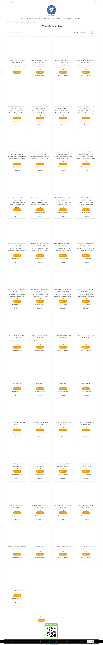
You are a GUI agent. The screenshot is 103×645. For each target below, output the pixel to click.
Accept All (90, 641)
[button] (82, 18)
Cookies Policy (65, 641)
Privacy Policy (56, 641)
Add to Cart (17, 72)
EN (94, 2)
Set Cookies (82, 641)
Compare (17, 79)
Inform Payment (67, 18)
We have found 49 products (15, 32)
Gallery (58, 18)
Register (13, 2)
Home (22, 18)
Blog (53, 18)
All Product (30, 18)
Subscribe (41, 620)
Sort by (76, 32)
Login (7, 2)
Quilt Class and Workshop (42, 18)
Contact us (77, 18)
